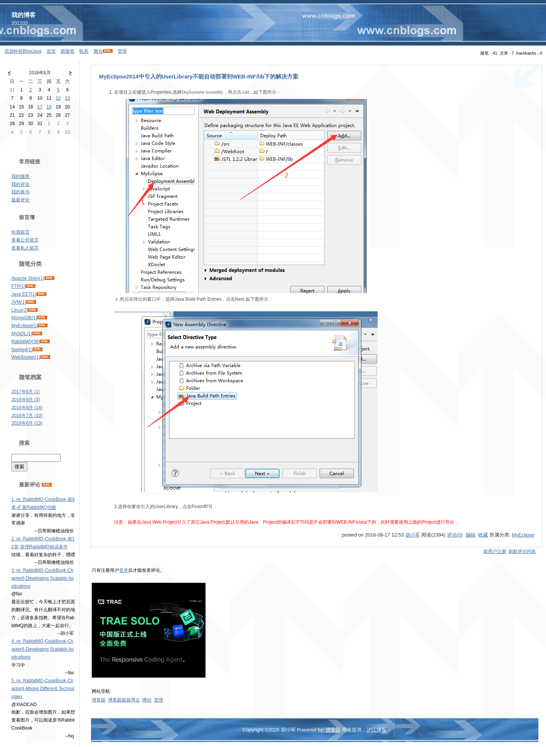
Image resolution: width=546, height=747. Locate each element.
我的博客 (23, 15)
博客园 (98, 700)
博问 (146, 700)
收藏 (483, 535)
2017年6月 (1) (25, 391)
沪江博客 (376, 730)
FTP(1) (18, 286)
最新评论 (20, 199)
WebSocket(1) (25, 357)
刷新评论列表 (522, 551)
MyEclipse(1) (24, 325)
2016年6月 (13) (26, 423)
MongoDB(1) (24, 317)
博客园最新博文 (124, 700)
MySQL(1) (21, 333)
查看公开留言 (25, 240)
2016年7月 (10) (26, 415)
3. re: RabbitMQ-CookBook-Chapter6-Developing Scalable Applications (42, 578)
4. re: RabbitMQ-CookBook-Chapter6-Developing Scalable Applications (42, 649)
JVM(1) (18, 302)
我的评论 (20, 184)
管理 (122, 51)
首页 (51, 51)
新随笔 (67, 51)
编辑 (470, 535)
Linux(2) (19, 310)
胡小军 (412, 535)
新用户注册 (494, 551)
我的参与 (20, 192)
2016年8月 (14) (26, 407)
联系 (83, 51)
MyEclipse (523, 535)
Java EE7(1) (23, 294)
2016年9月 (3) (25, 399)
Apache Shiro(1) (27, 278)
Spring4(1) (22, 349)
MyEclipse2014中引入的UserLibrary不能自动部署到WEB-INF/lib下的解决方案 (198, 77)
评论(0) (455, 535)
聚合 (98, 51)
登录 (123, 570)
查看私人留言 (25, 248)
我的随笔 (20, 176)
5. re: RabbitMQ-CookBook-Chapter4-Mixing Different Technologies (42, 688)
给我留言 (20, 232)
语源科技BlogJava (23, 51)
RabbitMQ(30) (25, 341)
